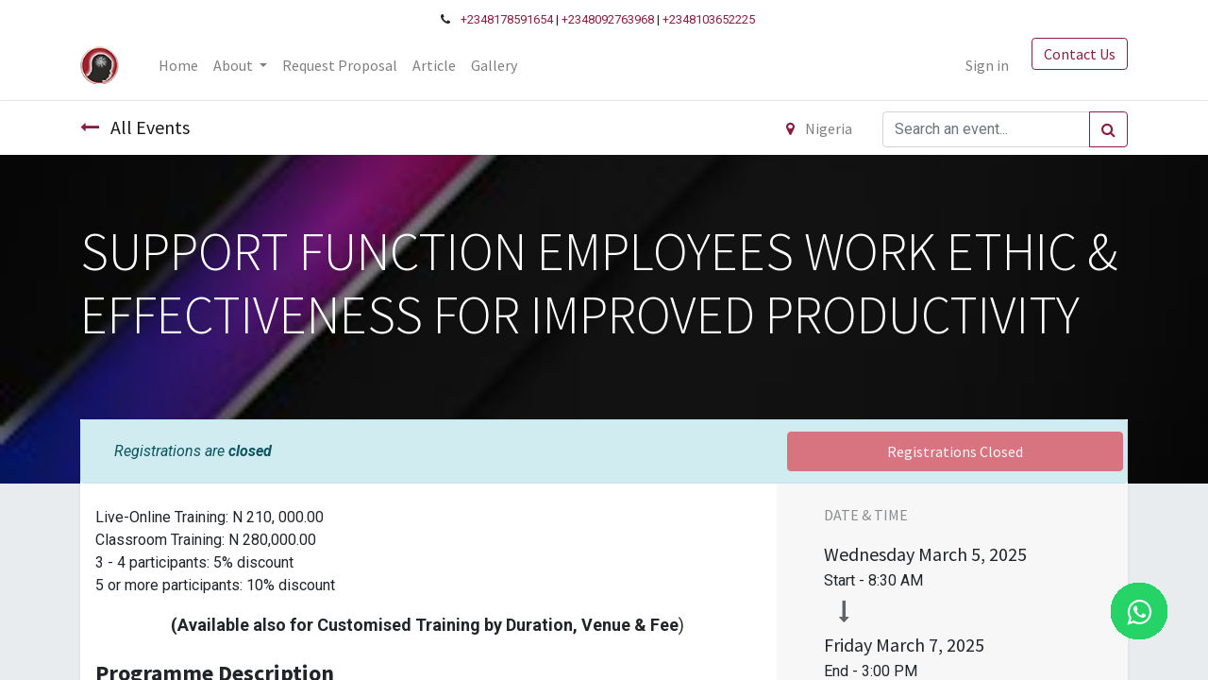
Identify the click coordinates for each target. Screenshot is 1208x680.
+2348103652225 (709, 19)
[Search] (1108, 129)
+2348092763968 (608, 19)
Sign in (987, 65)
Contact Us (1080, 53)
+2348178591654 (507, 19)
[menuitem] (178, 65)
